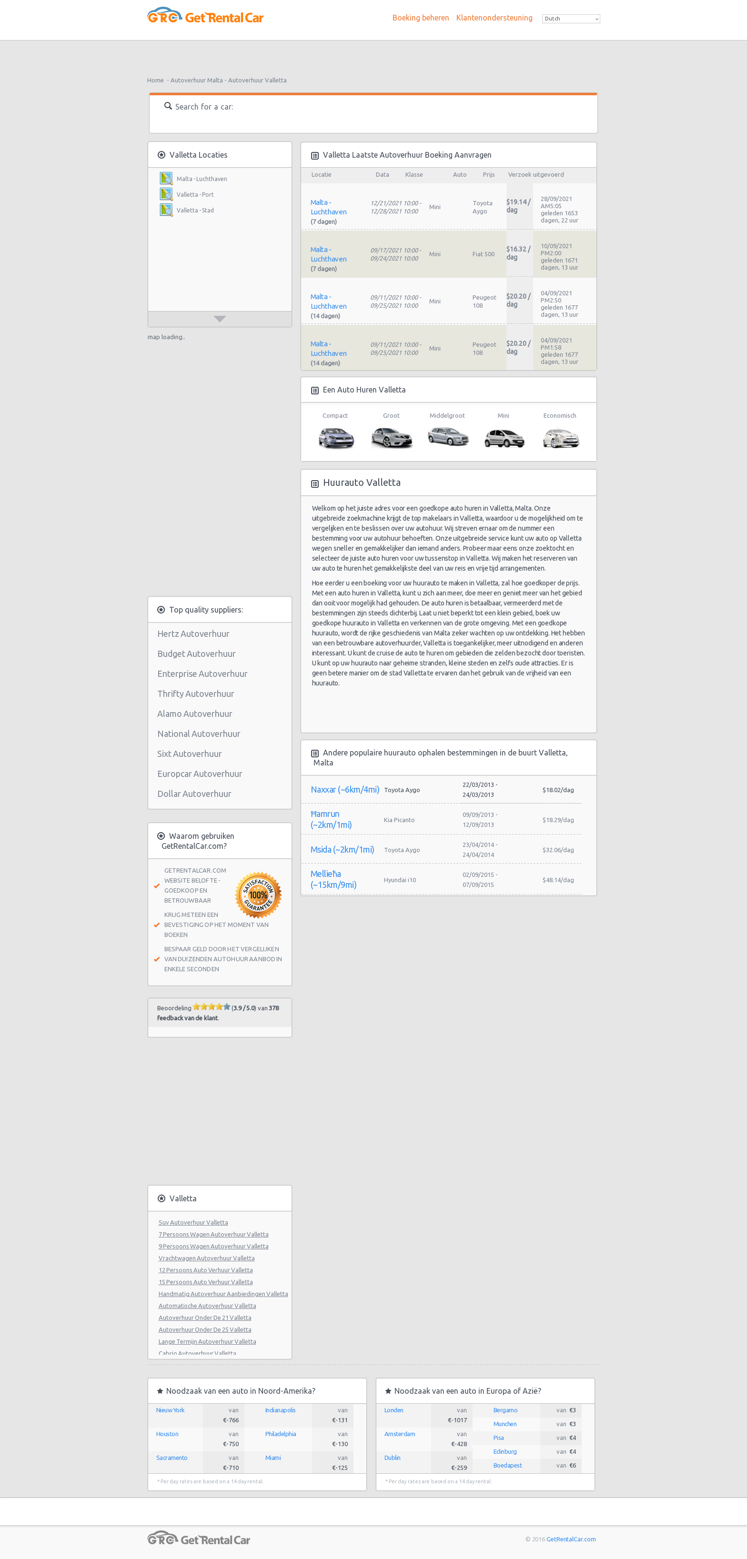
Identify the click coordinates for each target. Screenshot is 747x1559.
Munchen (505, 1423)
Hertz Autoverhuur (193, 633)
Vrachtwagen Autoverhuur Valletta (207, 1258)
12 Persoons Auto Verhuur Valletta (206, 1270)
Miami (273, 1457)
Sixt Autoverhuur (189, 753)
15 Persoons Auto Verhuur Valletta (206, 1281)
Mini (504, 431)
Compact (335, 431)
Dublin (392, 1457)
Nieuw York (170, 1410)
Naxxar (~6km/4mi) (345, 789)
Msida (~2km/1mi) (342, 849)
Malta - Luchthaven (202, 179)
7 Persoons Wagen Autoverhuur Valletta (214, 1234)
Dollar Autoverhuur (194, 793)
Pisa (499, 1437)
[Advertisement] (373, 54)
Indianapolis (280, 1410)
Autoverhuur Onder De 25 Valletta (205, 1329)
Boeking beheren (421, 17)
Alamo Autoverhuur (194, 713)
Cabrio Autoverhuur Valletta (197, 1353)
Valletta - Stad (195, 210)
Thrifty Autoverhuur (195, 693)
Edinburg (505, 1451)
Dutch (552, 18)
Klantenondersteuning (494, 17)
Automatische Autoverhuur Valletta (207, 1305)
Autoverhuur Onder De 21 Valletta (205, 1317)
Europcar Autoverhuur (199, 773)
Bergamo (506, 1410)
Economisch (560, 431)
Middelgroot (447, 431)
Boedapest (508, 1465)
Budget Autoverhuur (196, 653)
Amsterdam (399, 1433)
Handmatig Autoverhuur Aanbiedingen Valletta (223, 1293)
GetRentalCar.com (571, 1539)
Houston (167, 1433)
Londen (394, 1410)
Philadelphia (280, 1433)
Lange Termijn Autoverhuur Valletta (207, 1341)
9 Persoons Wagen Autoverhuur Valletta (214, 1246)
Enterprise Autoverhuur (202, 673)
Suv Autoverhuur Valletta (193, 1222)
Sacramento (172, 1457)
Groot (391, 431)
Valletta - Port (195, 194)
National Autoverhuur (199, 733)
